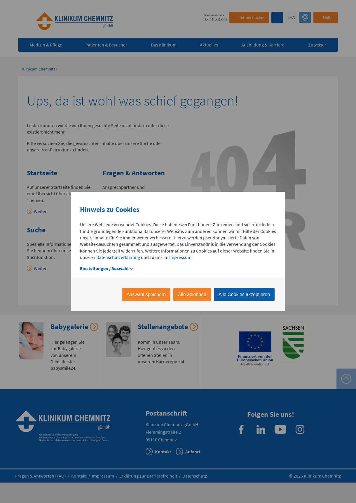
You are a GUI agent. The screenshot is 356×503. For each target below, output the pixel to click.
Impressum (180, 257)
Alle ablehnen (192, 294)
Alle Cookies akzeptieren (244, 294)
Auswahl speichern (146, 294)
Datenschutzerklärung (118, 257)
